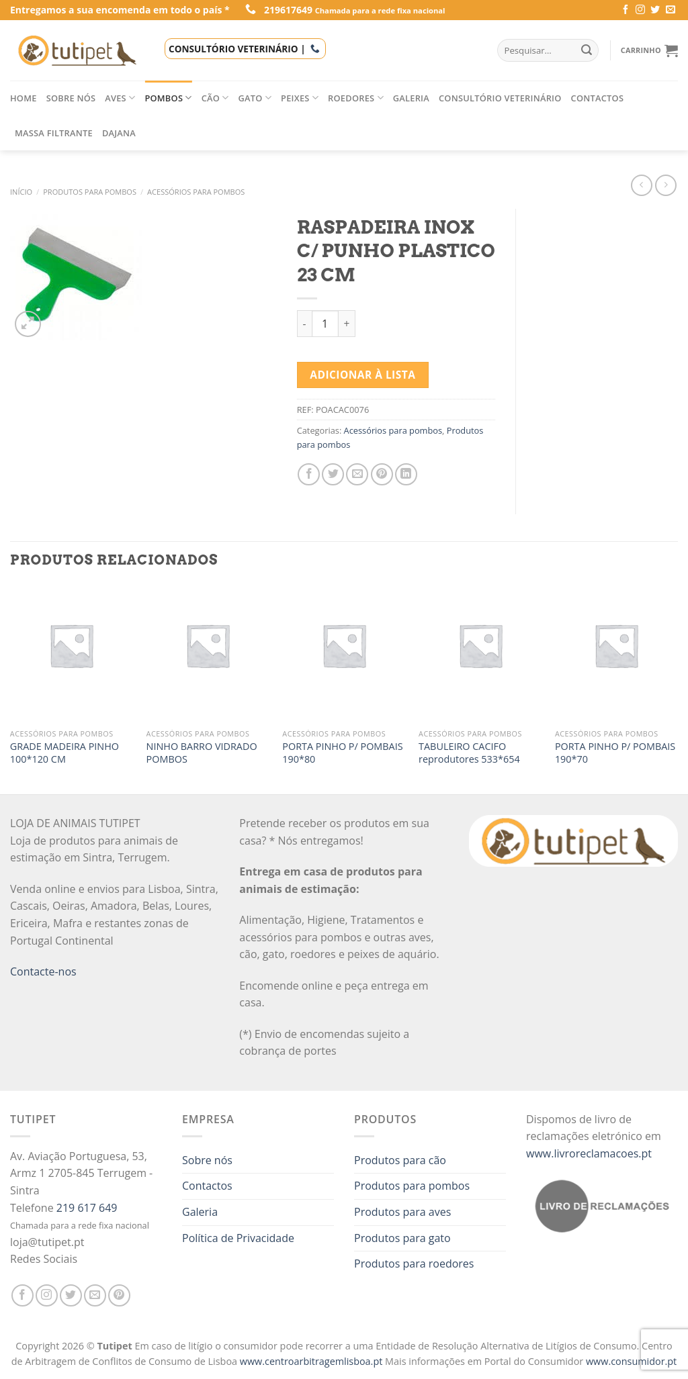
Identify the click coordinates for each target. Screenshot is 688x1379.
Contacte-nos (43, 971)
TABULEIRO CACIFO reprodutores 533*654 (469, 753)
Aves (120, 97)
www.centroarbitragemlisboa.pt (312, 1361)
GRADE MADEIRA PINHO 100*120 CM (64, 753)
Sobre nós (71, 98)
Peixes (299, 97)
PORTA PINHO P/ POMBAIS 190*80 (342, 753)
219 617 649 (87, 1207)
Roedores (356, 97)
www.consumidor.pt (631, 1361)
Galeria (411, 98)
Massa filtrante (54, 133)
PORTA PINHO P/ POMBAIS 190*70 (615, 753)
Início (21, 192)
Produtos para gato (402, 1238)
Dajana (119, 133)
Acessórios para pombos (196, 192)
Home (23, 98)
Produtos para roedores (414, 1263)
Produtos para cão (400, 1160)
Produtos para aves (402, 1211)
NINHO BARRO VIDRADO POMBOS (201, 753)
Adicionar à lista (362, 374)
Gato (255, 97)
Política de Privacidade (238, 1238)
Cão (215, 97)
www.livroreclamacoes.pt (589, 1153)
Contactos (597, 98)
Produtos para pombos (89, 192)
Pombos (167, 97)
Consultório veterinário (500, 98)
